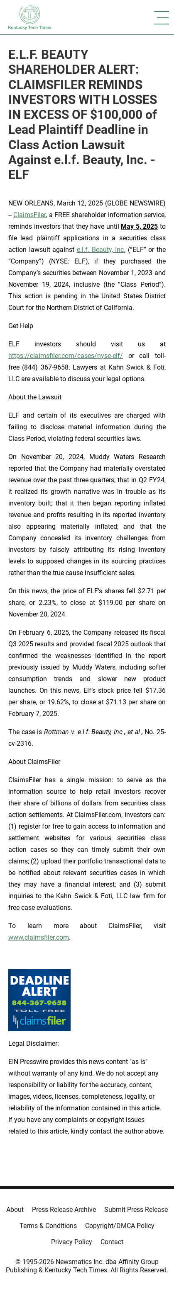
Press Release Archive (64, 1210)
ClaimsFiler (29, 215)
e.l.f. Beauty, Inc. (101, 250)
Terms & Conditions (48, 1226)
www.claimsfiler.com (38, 937)
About (15, 1210)
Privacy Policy (71, 1242)
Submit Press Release (136, 1210)
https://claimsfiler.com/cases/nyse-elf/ (65, 356)
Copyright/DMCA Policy (119, 1226)
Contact (111, 1242)
